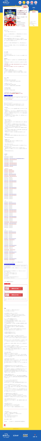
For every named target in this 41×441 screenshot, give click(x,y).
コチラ (23, 25)
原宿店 (34, 7)
